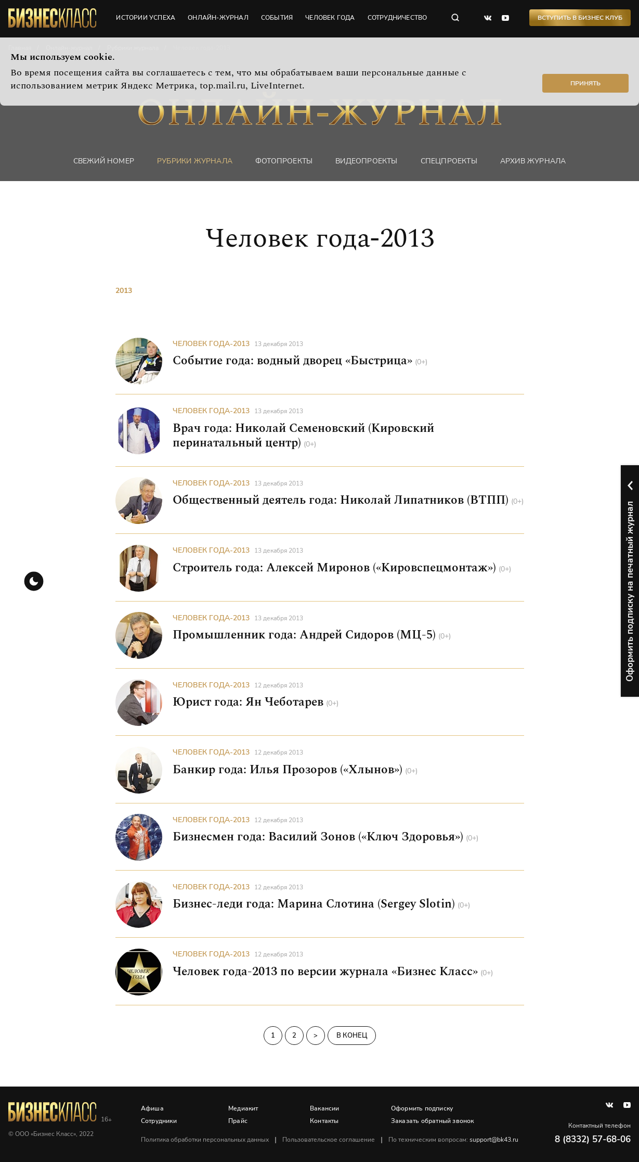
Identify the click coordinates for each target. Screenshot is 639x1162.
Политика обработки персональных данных (205, 1139)
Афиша (152, 1108)
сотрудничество (397, 18)
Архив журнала (533, 161)
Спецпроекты (449, 161)
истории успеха (146, 18)
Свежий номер (103, 161)
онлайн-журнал (218, 18)
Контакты (325, 1121)
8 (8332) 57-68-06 (593, 1139)
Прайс (238, 1121)
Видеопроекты (366, 161)
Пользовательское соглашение (329, 1139)
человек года (330, 18)
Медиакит (244, 1108)
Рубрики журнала (194, 161)
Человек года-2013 (211, 344)
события (277, 18)
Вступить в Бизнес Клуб (580, 18)
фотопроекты (283, 161)
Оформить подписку (422, 1108)
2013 (123, 291)
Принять (585, 83)
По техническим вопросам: (454, 1139)
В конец (351, 1035)
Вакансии (325, 1108)
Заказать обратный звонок (432, 1121)
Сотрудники (159, 1121)
